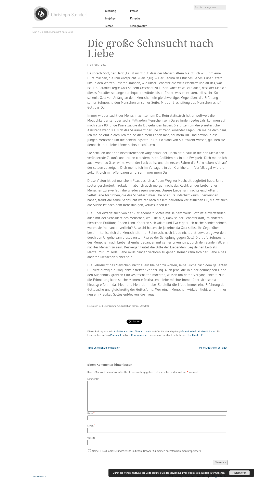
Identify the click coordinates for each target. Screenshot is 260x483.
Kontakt (135, 18)
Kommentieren (139, 335)
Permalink (115, 335)
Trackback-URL (195, 335)
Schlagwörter (138, 26)
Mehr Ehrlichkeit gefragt (213, 348)
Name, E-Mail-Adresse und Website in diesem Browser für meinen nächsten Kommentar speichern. (147, 451)
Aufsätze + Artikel (123, 331)
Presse (134, 11)
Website (91, 438)
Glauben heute (143, 331)
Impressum (39, 476)
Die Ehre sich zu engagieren (103, 348)
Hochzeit (203, 331)
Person (109, 26)
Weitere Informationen (213, 473)
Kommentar (93, 379)
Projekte (110, 18)
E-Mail (90, 426)
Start (34, 32)
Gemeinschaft (189, 331)
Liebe (212, 331)
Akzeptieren (239, 472)
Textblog (110, 11)
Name (90, 413)
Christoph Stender (60, 13)
